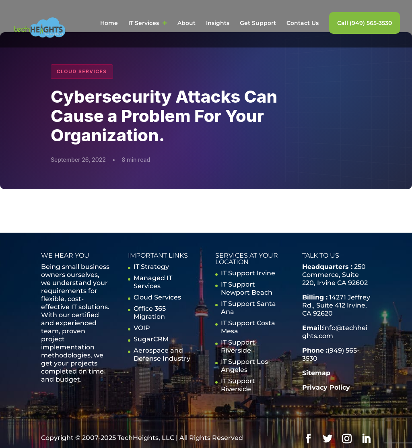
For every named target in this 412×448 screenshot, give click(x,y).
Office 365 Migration (150, 312)
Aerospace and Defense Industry (162, 354)
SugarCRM (151, 339)
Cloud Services (157, 297)
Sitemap (316, 373)
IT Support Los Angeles (244, 366)
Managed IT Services (153, 282)
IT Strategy (151, 266)
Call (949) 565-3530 (364, 23)
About (186, 23)
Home (109, 23)
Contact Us (302, 23)
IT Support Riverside (238, 346)
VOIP (142, 328)
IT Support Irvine (248, 273)
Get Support (258, 23)
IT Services (143, 23)
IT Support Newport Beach (246, 288)
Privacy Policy (326, 387)
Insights (217, 23)
